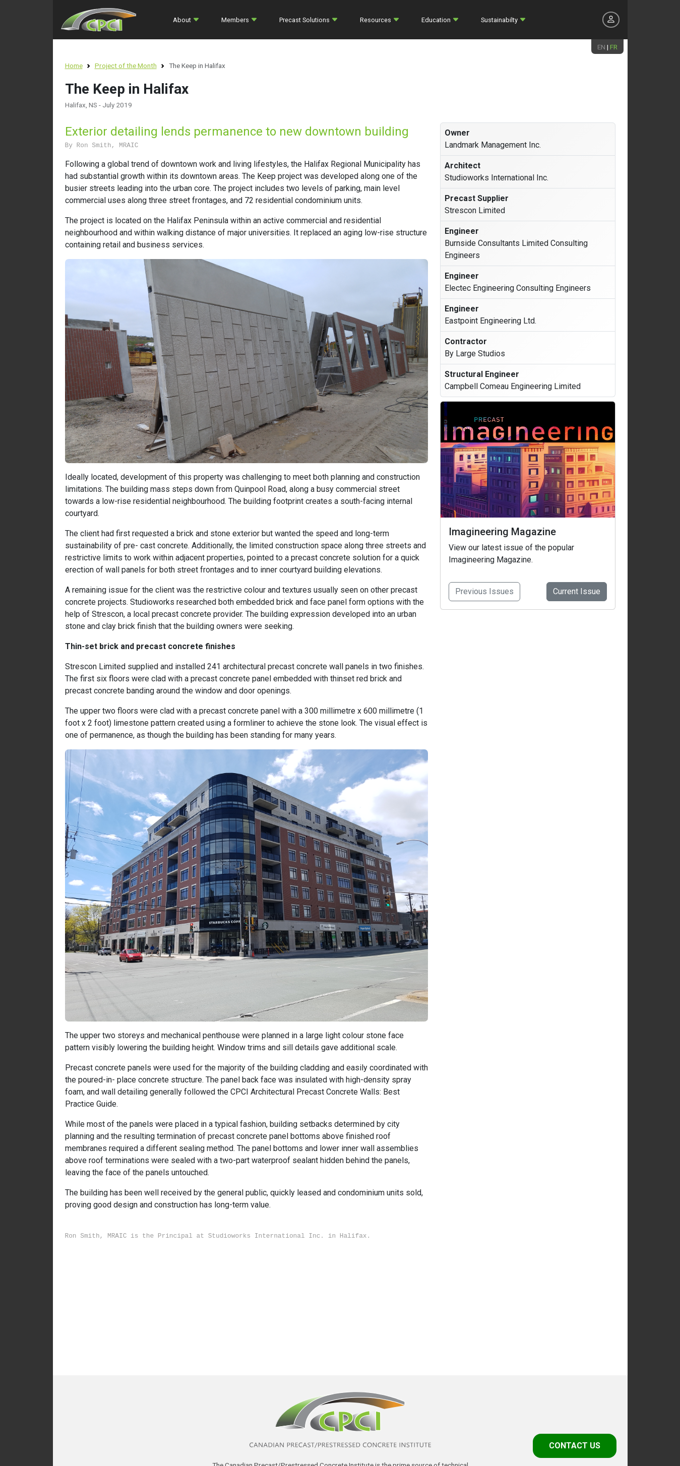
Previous (484, 591)
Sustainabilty (499, 20)
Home (74, 65)
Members (235, 20)
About (182, 20)
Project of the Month (126, 65)
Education (436, 20)
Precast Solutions (304, 20)
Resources (375, 20)
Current (576, 591)
